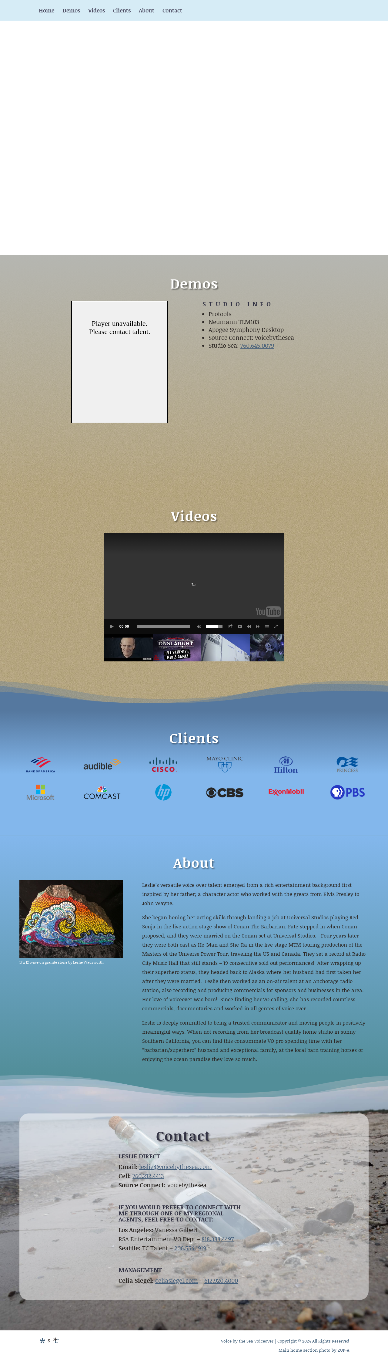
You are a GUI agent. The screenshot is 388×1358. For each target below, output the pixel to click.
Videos (96, 11)
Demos (71, 11)
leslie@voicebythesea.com (175, 1166)
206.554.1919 (190, 1248)
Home (46, 11)
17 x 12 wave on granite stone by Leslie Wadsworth (61, 962)
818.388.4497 (218, 1239)
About (146, 11)
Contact (172, 11)
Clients (122, 11)
